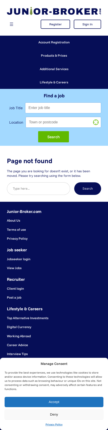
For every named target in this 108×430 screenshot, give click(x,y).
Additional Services (54, 69)
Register (55, 24)
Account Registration (54, 42)
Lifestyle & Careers (54, 82)
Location (16, 122)
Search (87, 188)
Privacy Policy (54, 424)
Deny (54, 414)
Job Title (16, 108)
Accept (54, 402)
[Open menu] (11, 24)
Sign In (87, 24)
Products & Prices (54, 55)
